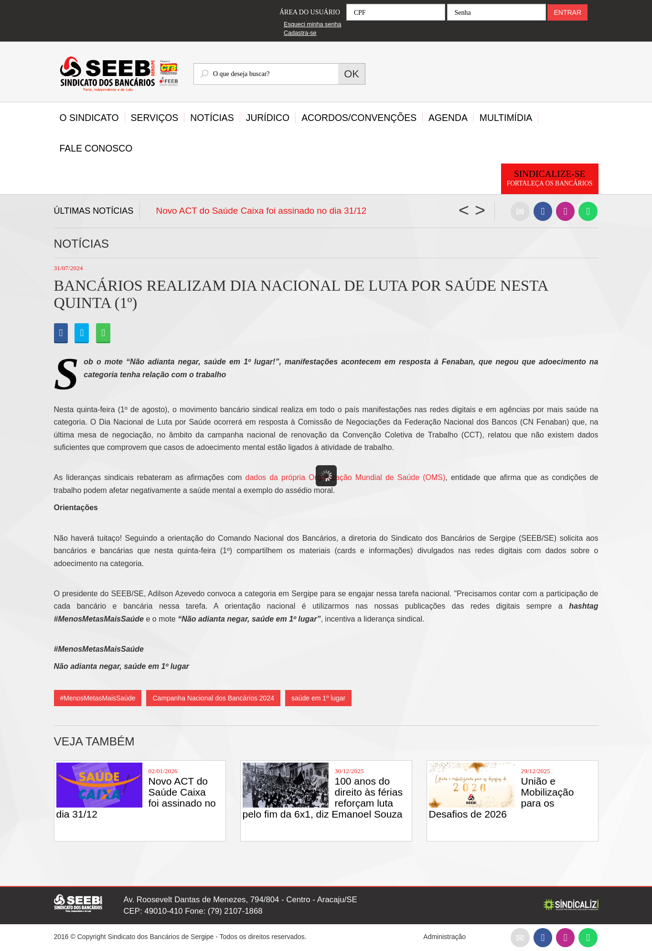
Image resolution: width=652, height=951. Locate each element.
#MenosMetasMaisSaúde (98, 698)
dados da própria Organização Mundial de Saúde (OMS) (346, 477)
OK (351, 74)
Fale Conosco (96, 148)
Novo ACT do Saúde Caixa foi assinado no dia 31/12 (261, 211)
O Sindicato (89, 117)
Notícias (212, 117)
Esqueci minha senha (312, 24)
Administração (444, 936)
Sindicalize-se (550, 178)
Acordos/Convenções (359, 117)
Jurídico (267, 117)
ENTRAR (567, 12)
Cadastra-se (300, 33)
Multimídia (506, 117)
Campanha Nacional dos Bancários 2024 (213, 698)
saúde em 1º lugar (318, 698)
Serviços (155, 117)
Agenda (448, 117)
